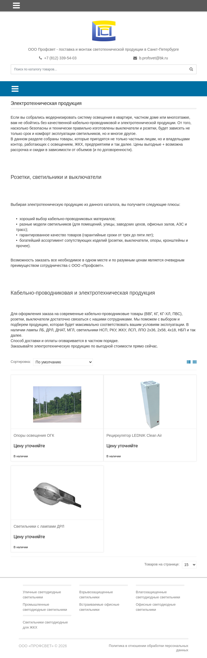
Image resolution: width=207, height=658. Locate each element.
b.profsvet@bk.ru (150, 58)
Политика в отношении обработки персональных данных (148, 648)
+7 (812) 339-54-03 (57, 58)
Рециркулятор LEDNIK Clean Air (134, 435)
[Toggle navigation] (16, 5)
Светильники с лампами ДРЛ (39, 526)
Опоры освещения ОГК (34, 435)
